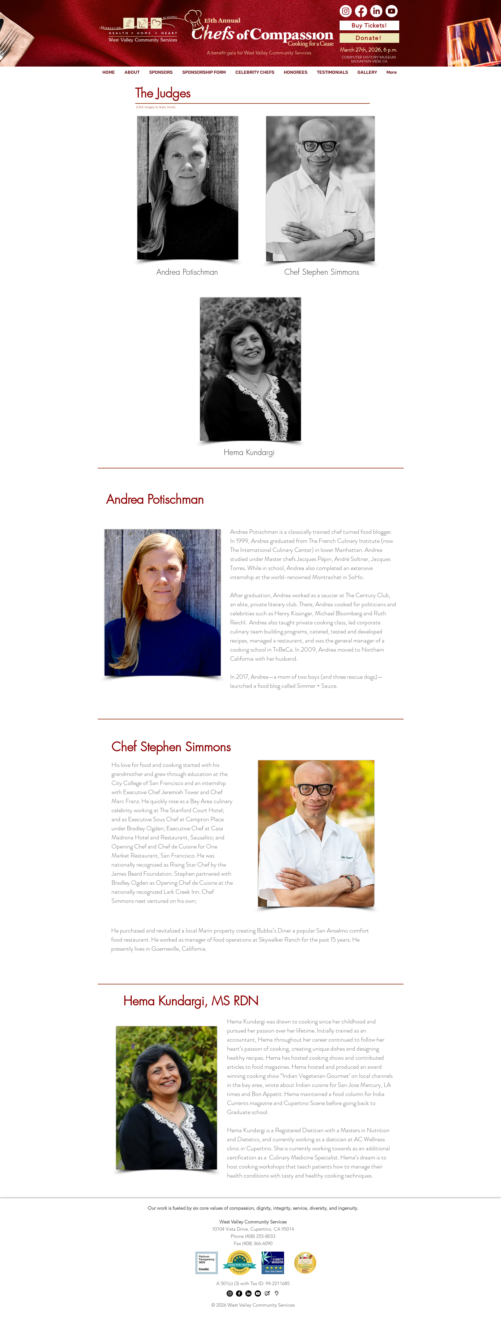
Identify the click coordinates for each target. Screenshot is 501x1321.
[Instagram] (346, 11)
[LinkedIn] (376, 11)
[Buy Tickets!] (369, 25)
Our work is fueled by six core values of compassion (201, 1208)
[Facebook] (361, 11)
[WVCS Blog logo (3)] (267, 1293)
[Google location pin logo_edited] (276, 1293)
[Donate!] (369, 38)
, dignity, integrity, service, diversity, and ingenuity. (306, 1208)
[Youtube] (392, 11)
